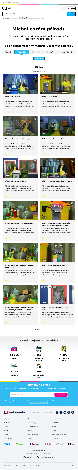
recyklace (14, 18)
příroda (31, 18)
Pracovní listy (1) (66, 52)
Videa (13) (22, 52)
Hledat (71, 14)
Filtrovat (40, 59)
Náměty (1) (50, 52)
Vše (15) (8, 52)
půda (42, 18)
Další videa (39, 330)
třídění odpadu (23, 18)
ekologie (37, 18)
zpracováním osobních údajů (38, 403)
